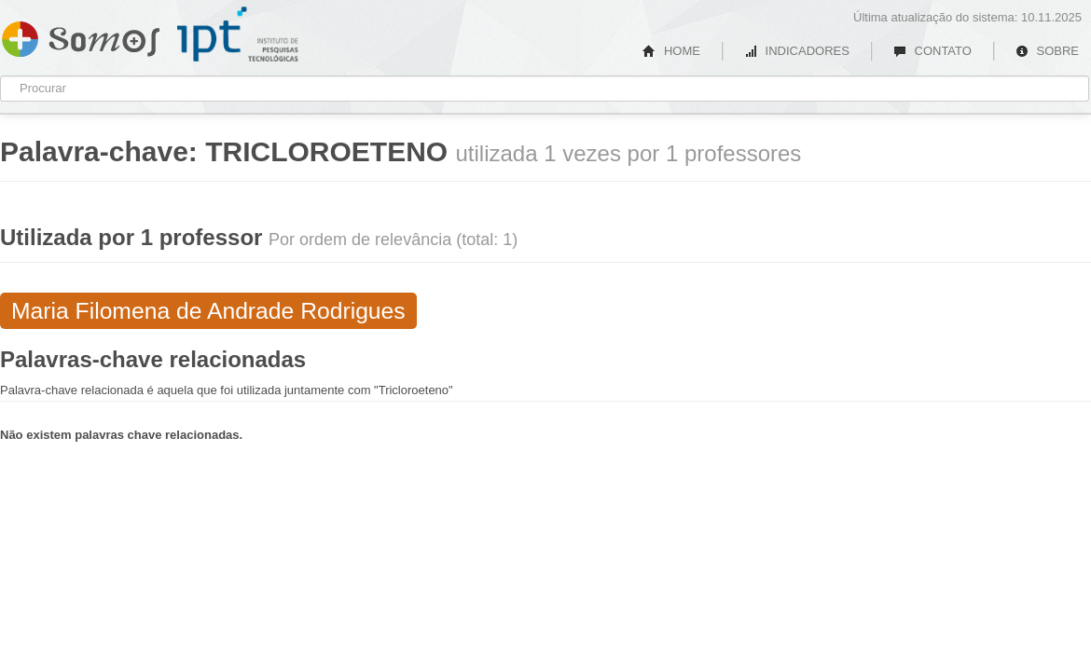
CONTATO (932, 51)
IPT (237, 34)
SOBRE (1047, 51)
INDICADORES (796, 51)
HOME (671, 51)
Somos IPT (80, 35)
